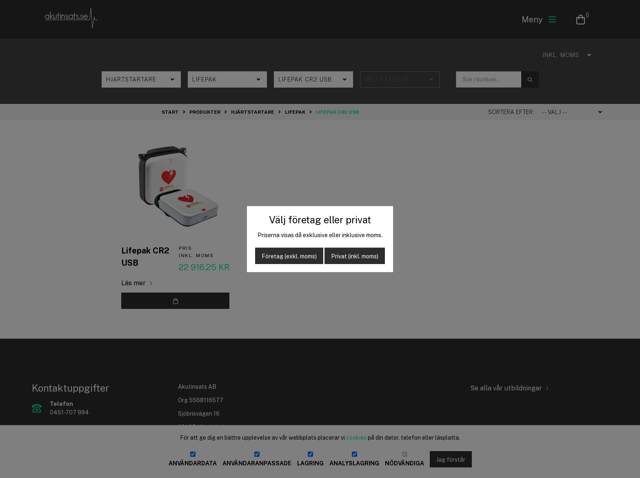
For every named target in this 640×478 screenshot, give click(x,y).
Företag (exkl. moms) (289, 256)
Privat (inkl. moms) (354, 256)
